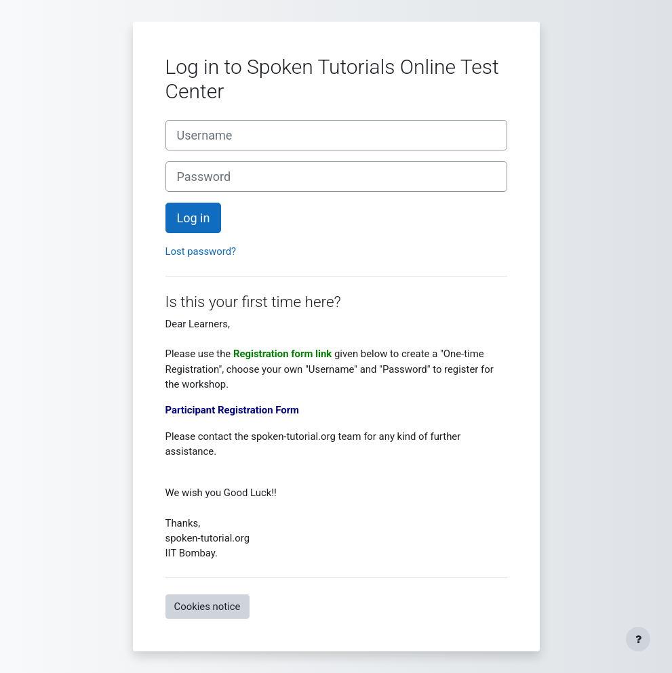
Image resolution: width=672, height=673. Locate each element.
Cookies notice (207, 606)
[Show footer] (638, 639)
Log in (193, 218)
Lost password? (201, 251)
